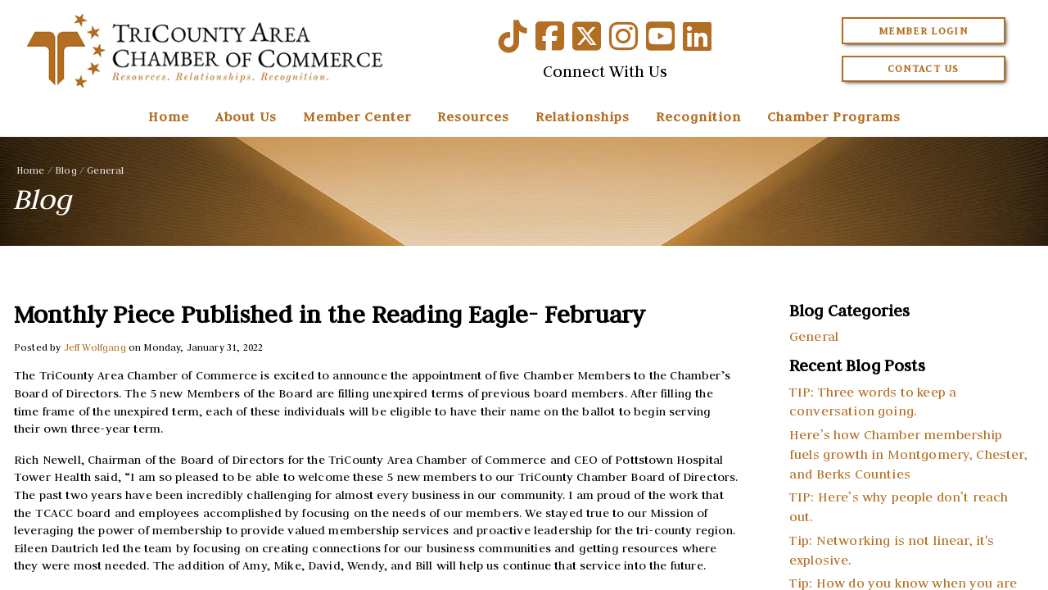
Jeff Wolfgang (95, 347)
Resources (473, 116)
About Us (246, 116)
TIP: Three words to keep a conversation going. (872, 402)
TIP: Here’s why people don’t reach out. (898, 506)
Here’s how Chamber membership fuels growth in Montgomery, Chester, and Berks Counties (908, 454)
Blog (66, 170)
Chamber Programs (834, 116)
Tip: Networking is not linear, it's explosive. (892, 550)
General (105, 170)
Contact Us (924, 68)
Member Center (357, 116)
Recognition (698, 116)
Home (168, 116)
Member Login (923, 31)
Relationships (582, 116)
